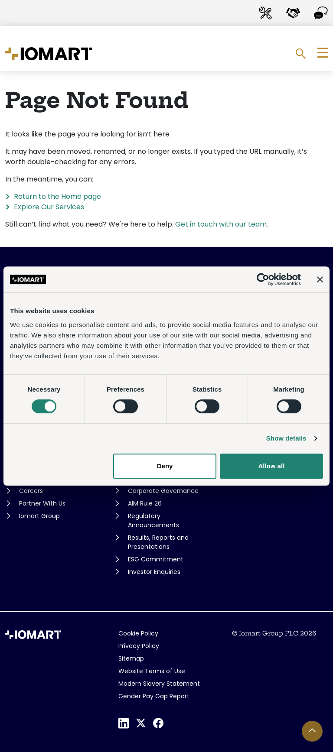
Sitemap (131, 658)
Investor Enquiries (154, 571)
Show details (286, 438)
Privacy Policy (138, 646)
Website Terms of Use (151, 671)
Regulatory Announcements (153, 520)
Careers (31, 490)
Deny (165, 466)
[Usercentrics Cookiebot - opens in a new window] (263, 279)
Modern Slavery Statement (159, 683)
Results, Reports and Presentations (158, 542)
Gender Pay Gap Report (153, 696)
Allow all (271, 466)
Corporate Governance (163, 490)
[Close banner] (320, 279)
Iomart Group (39, 516)
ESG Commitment (155, 559)
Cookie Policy (138, 633)
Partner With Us (42, 503)
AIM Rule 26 (145, 503)
